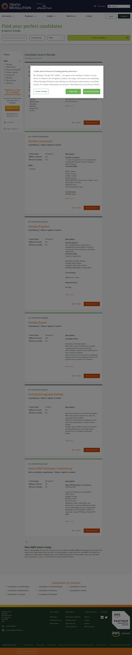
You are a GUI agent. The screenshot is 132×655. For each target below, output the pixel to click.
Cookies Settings (41, 91)
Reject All (73, 91)
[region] (67, 81)
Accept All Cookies (91, 91)
